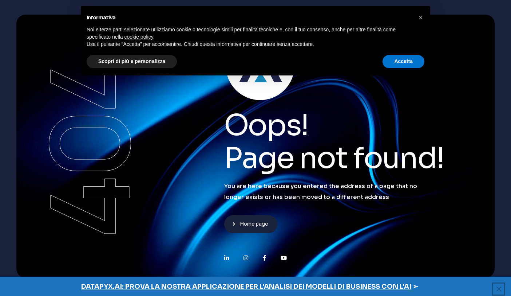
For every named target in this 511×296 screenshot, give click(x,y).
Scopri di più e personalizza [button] (131, 61)
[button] (421, 17)
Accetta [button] (403, 61)
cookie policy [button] (138, 37)
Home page (254, 223)
